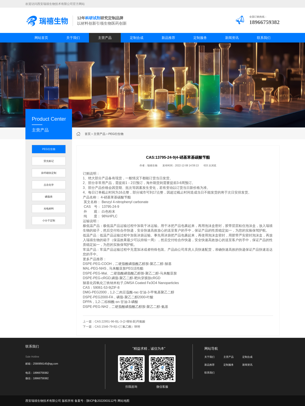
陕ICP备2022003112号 (101, 400)
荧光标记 (49, 161)
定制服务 (200, 38)
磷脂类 (49, 196)
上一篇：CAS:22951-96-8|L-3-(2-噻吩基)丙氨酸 (114, 321)
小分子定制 (48, 220)
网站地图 (123, 400)
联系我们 (263, 38)
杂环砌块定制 (48, 172)
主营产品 (105, 38)
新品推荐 (168, 38)
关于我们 (73, 38)
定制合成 (136, 38)
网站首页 (41, 38)
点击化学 (49, 184)
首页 (88, 134)
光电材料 (49, 208)
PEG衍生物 (115, 134)
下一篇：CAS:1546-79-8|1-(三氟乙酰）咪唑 (111, 326)
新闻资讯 (232, 38)
